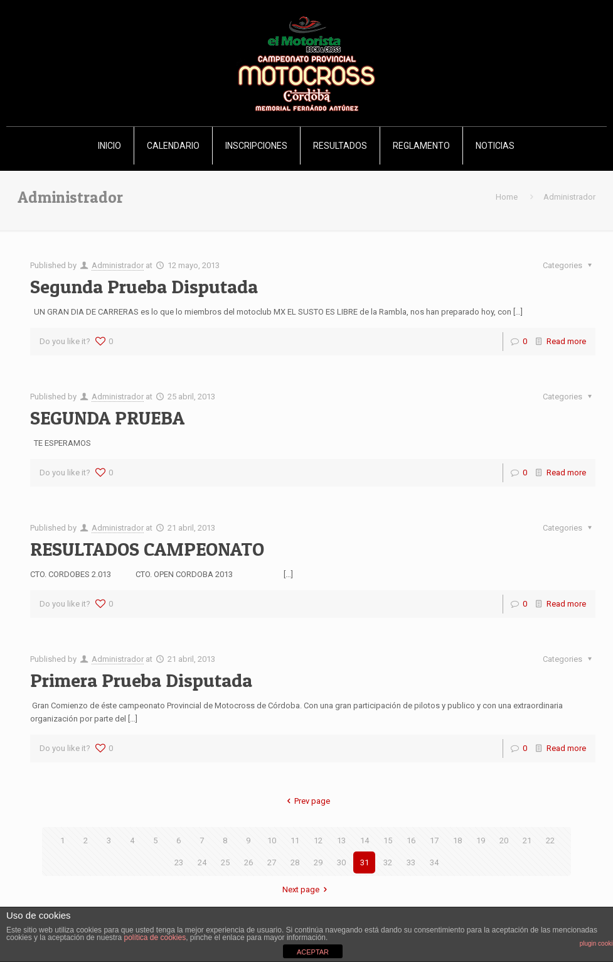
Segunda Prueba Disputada (144, 286)
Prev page (306, 801)
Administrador (118, 265)
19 (480, 840)
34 (434, 862)
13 (341, 840)
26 (248, 862)
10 (271, 840)
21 (527, 840)
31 (364, 862)
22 (550, 840)
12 (318, 840)
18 (457, 840)
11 (295, 840)
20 (503, 840)
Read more (566, 341)
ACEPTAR (313, 952)
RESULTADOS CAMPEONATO (147, 549)
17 (434, 840)
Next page (306, 889)
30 (341, 862)
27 (271, 862)
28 (295, 862)
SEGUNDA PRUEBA (107, 417)
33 (411, 862)
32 (387, 862)
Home (507, 197)
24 (202, 862)
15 (387, 840)
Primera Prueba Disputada (141, 680)
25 (225, 862)
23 (178, 862)
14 (364, 840)
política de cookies (155, 937)
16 (411, 840)
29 (318, 862)
